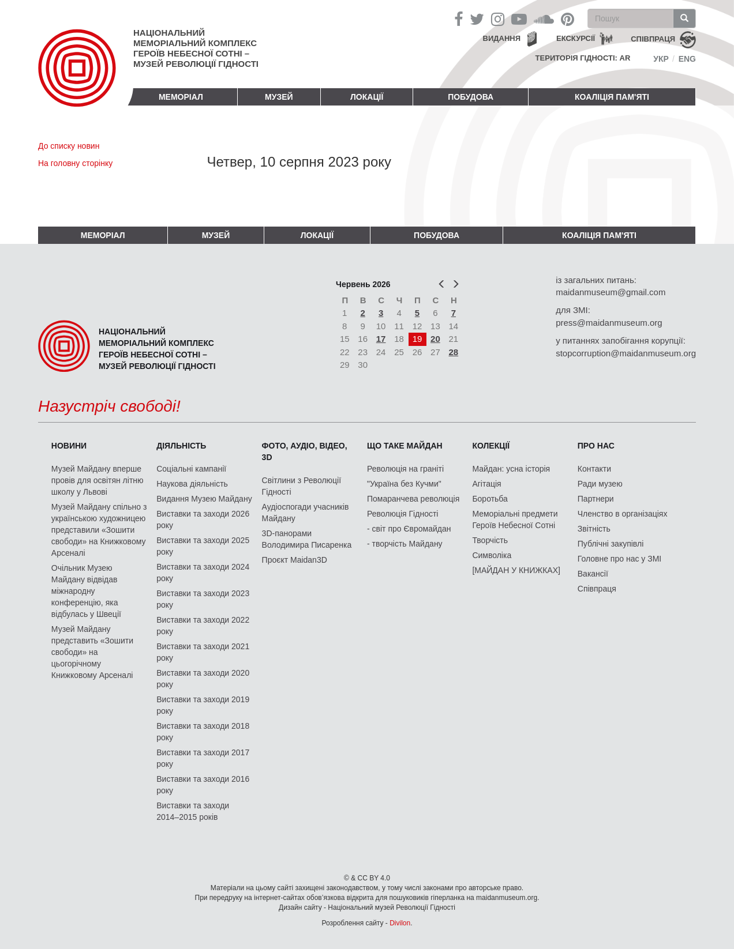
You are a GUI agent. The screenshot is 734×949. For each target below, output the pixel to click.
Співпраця (597, 588)
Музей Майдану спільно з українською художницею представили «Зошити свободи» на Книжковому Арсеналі (99, 530)
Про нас (596, 445)
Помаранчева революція (413, 498)
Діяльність (181, 445)
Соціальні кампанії (191, 468)
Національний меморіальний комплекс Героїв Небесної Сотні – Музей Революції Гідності (196, 48)
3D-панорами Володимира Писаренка (307, 539)
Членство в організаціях (623, 513)
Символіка (491, 555)
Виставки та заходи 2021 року (202, 652)
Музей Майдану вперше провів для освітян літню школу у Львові (97, 480)
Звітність (594, 528)
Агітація (486, 483)
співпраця (653, 39)
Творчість (490, 540)
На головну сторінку (75, 163)
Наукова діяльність (192, 483)
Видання (502, 38)
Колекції (491, 445)
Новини (69, 445)
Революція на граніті (405, 468)
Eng (687, 58)
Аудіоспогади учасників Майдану (305, 512)
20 (435, 339)
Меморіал (181, 96)
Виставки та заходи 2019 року (202, 705)
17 (381, 339)
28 (454, 352)
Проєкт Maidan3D (294, 559)
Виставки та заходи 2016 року (202, 784)
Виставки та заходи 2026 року (202, 519)
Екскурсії (575, 38)
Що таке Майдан (405, 445)
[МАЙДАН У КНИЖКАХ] (516, 570)
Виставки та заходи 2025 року (202, 546)
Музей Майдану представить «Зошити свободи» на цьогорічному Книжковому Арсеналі (92, 652)
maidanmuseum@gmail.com (610, 292)
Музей (279, 96)
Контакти (594, 468)
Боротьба (489, 498)
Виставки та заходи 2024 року (202, 572)
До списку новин (68, 145)
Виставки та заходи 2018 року (202, 731)
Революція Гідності (402, 513)
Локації (366, 96)
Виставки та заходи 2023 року (202, 599)
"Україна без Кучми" (404, 483)
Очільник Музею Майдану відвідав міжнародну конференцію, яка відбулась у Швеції (86, 591)
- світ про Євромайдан (409, 528)
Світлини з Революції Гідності (301, 486)
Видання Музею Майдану (204, 498)
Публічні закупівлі (611, 543)
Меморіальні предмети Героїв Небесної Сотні (514, 519)
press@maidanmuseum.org (609, 322)
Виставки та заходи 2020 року (202, 678)
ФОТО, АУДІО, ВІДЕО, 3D (304, 451)
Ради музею (600, 483)
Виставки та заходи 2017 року (202, 758)
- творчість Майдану (405, 543)
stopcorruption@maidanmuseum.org (626, 353)
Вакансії (593, 573)
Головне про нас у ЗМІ (619, 558)
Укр (661, 58)
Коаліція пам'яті (612, 96)
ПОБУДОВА (470, 96)
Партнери (596, 498)
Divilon (400, 923)
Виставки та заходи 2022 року (202, 625)
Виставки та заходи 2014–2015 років (192, 811)
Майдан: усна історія (511, 468)
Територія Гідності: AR (583, 58)
